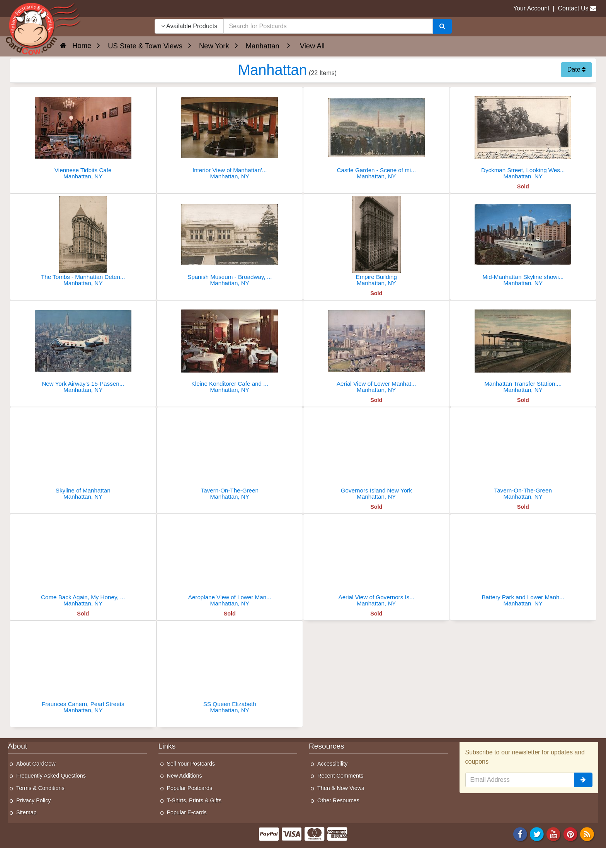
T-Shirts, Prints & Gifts (194, 800)
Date (576, 69)
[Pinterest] (570, 833)
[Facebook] (520, 833)
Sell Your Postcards (191, 764)
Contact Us (573, 8)
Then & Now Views (340, 788)
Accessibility (332, 764)
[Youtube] (554, 833)
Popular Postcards (190, 788)
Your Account (531, 8)
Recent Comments (340, 776)
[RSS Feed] (587, 833)
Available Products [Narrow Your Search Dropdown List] (189, 26)
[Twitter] (537, 833)
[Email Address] (520, 780)
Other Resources (338, 800)
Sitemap (26, 812)
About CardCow (36, 764)
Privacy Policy (33, 800)
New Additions (184, 776)
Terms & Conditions (40, 788)
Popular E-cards (187, 812)
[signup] (583, 780)
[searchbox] (328, 26)
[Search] (442, 26)
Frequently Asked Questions (51, 776)
